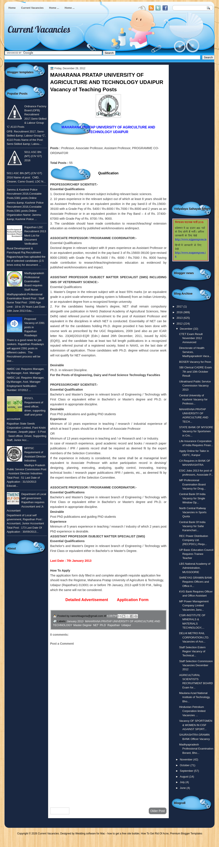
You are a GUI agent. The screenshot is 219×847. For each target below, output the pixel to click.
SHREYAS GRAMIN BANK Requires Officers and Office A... (195, 582)
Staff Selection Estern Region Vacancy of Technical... (192, 651)
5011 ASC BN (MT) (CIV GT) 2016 (33, 156)
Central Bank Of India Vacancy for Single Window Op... (192, 498)
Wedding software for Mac (90, 833)
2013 (179, 317)
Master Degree (82, 625)
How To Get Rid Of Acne (155, 833)
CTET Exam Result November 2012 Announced (191, 338)
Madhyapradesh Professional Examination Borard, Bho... (196, 748)
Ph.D (103, 625)
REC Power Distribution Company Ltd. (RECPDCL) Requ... (193, 540)
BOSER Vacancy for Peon (195, 361)
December (186, 328)
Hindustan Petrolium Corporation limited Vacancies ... (192, 711)
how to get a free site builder (123, 833)
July (182, 782)
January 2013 (75, 621)
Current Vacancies (32, 7)
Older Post (157, 811)
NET (95, 625)
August (184, 776)
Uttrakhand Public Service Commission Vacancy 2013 (195, 385)
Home (12, 7)
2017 (179, 306)
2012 (179, 323)
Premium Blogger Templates (186, 833)
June (183, 788)
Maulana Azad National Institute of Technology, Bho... (194, 697)
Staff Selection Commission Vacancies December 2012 (196, 665)
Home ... (54, 7)
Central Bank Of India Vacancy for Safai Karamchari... (192, 526)
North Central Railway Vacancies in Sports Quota (193, 512)
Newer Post (60, 811)
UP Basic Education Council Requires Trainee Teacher (196, 554)
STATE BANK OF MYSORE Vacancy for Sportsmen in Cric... (196, 431)
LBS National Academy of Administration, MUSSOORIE (194, 568)
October (185, 765)
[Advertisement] (108, 770)
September (187, 770)
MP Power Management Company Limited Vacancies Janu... (194, 605)
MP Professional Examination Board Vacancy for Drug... (192, 484)
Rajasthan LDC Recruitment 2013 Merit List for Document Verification (35, 235)
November (186, 759)
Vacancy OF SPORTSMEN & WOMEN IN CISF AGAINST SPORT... (195, 725)
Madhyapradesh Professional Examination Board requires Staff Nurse (34, 281)
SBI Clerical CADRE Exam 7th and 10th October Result (195, 371)
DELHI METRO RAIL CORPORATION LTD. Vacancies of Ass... (194, 637)
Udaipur (126, 625)
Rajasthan (113, 625)
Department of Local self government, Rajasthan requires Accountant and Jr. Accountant (26, 502)
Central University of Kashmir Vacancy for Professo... (193, 399)
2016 (179, 312)
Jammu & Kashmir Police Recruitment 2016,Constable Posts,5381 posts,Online (24, 194)
